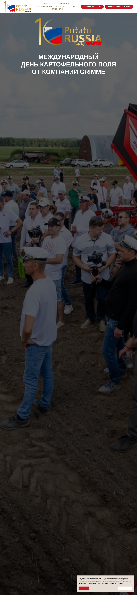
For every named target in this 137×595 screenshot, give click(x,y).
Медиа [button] (72, 7)
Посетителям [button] (44, 7)
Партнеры (60, 7)
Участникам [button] (62, 4)
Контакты (57, 9)
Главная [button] (47, 4)
